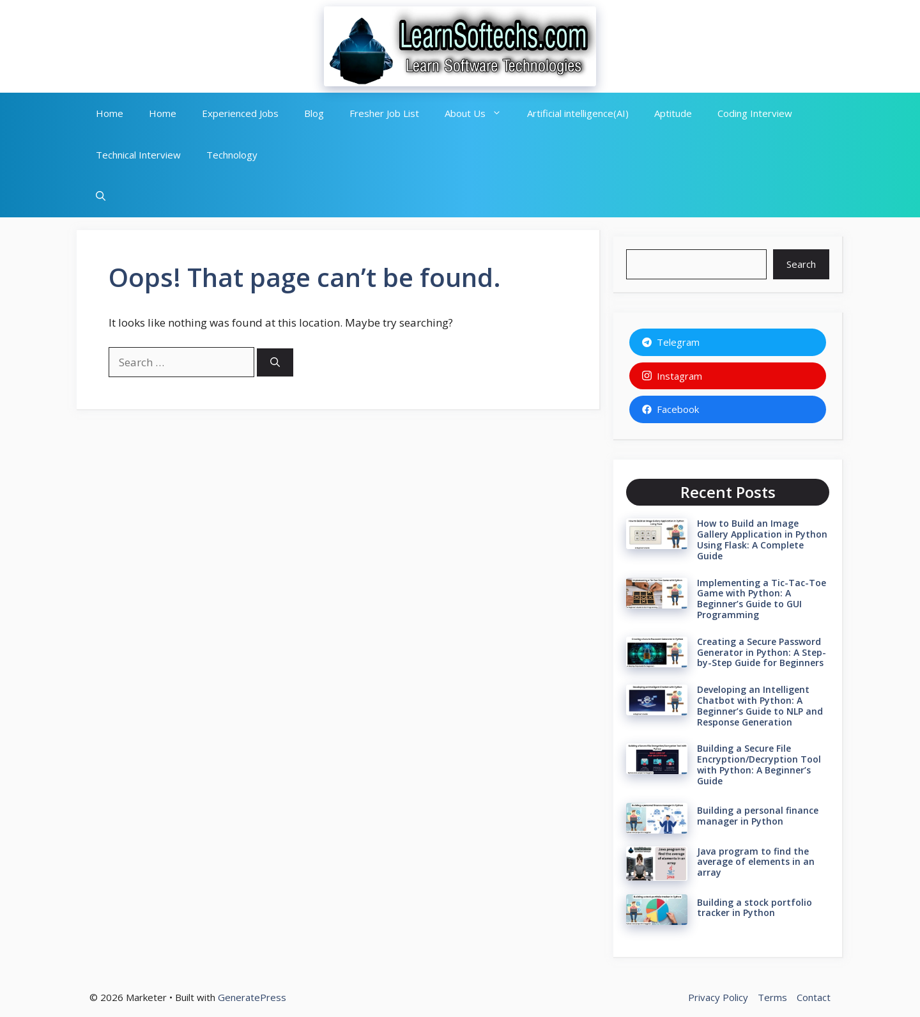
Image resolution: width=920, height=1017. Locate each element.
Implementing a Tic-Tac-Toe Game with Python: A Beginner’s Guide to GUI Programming (761, 599)
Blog (314, 113)
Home (109, 113)
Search (801, 264)
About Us (479, 113)
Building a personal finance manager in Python (757, 815)
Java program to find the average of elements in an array (756, 862)
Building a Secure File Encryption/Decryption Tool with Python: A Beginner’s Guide (759, 764)
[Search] (275, 362)
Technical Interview (138, 154)
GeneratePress (252, 997)
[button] (100, 196)
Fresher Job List (384, 113)
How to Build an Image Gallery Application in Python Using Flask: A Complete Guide (762, 539)
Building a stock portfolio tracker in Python (754, 907)
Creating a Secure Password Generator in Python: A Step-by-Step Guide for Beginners (761, 652)
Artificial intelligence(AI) (578, 113)
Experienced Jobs (240, 113)
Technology (231, 154)
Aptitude (673, 113)
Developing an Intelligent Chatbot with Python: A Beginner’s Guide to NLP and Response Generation (760, 705)
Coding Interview (754, 113)
